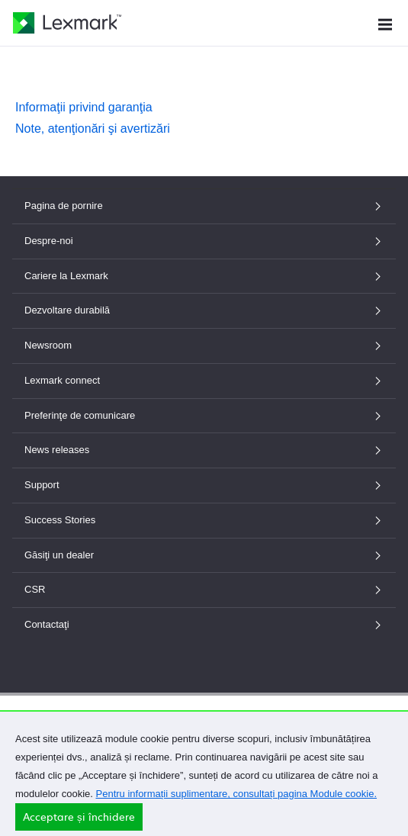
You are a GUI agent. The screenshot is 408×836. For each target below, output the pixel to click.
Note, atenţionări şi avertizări (92, 128)
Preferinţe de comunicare (204, 415)
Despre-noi (204, 240)
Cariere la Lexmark (204, 275)
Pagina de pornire (204, 205)
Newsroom (204, 345)
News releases (204, 449)
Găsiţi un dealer (204, 555)
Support (204, 484)
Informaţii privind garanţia (84, 107)
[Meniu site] (385, 22)
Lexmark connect (204, 380)
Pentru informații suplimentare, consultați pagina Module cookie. (236, 801)
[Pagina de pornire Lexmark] (67, 23)
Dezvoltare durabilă (204, 310)
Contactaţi (204, 624)
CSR (204, 589)
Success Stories (204, 520)
